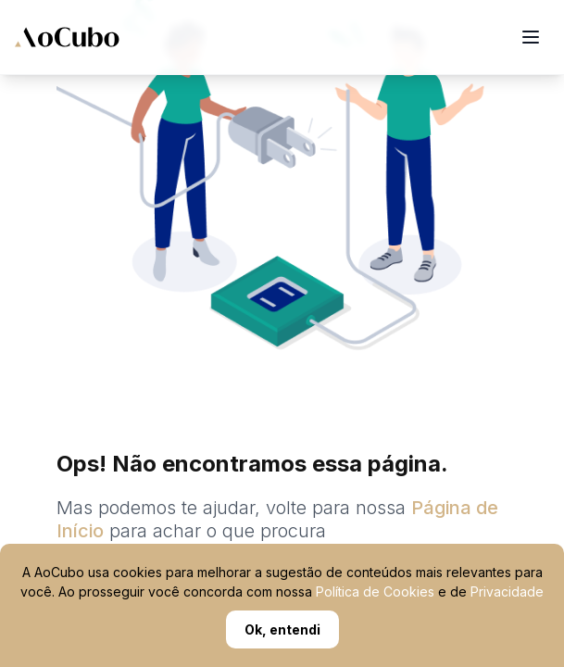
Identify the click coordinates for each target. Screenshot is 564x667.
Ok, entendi (282, 629)
